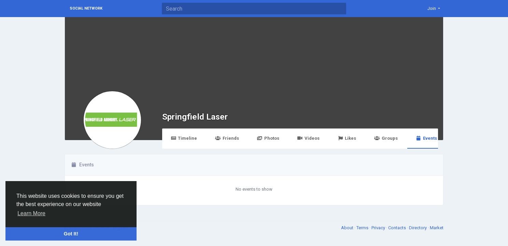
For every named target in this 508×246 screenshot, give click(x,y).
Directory (418, 227)
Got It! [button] (71, 233)
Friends (227, 138)
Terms (362, 227)
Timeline (184, 138)
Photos (268, 138)
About (347, 227)
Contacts (397, 227)
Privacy (378, 227)
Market (436, 227)
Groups (385, 138)
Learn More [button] (31, 213)
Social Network (86, 8)
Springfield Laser (195, 117)
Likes (347, 138)
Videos (308, 138)
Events (426, 138)
